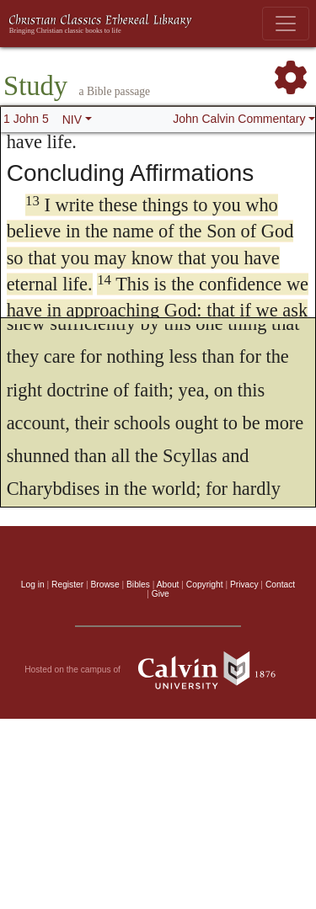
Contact (280, 584)
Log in (33, 584)
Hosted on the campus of (158, 670)
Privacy (244, 584)
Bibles (138, 584)
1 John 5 (26, 118)
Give (160, 593)
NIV (72, 119)
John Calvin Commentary (239, 118)
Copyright (204, 584)
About (168, 584)
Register (67, 584)
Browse (105, 584)
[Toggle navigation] (285, 23)
